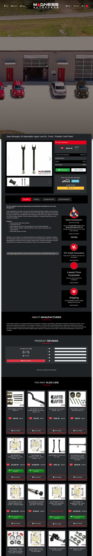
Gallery (23, 6)
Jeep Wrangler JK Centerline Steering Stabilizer (57, 549)
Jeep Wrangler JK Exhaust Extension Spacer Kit (77, 409)
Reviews (36, 199)
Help (68, 6)
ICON (84, 161)
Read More (74, 282)
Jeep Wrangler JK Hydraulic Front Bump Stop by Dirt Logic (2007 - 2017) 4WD (36, 503)
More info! (83, 154)
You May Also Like (49, 199)
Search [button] (76, 6)
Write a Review (26, 360)
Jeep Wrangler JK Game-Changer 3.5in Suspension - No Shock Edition (56, 503)
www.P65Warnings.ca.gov (48, 253)
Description (26, 199)
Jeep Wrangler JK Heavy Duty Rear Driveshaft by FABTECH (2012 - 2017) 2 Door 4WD (77, 457)
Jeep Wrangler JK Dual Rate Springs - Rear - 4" (57, 409)
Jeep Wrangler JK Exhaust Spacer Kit (15, 409)
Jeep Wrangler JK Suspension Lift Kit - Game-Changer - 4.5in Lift (77, 503)
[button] (50, 159)
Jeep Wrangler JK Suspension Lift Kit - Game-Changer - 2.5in (36, 457)
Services (14, 6)
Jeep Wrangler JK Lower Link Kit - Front (57, 456)
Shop (6, 6)
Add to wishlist (78, 170)
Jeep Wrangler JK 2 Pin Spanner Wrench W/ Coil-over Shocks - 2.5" (36, 410)
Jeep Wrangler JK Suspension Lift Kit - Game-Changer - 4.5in (15, 457)
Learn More (75, 181)
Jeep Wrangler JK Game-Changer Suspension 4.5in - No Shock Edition (36, 550)
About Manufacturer (64, 199)
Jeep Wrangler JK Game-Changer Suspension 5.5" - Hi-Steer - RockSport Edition (15, 503)
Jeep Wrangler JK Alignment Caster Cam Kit (77, 549)
